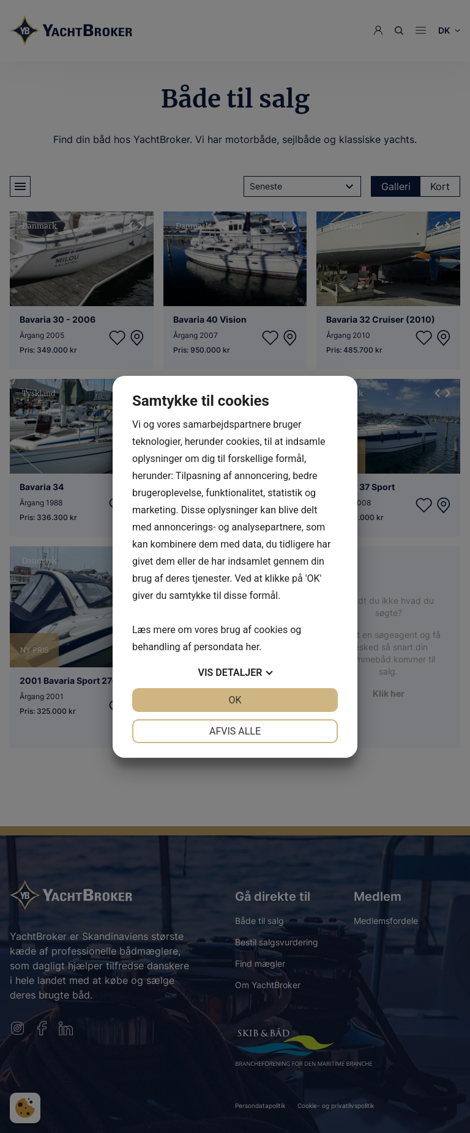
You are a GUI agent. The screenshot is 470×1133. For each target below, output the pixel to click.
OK (234, 700)
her (252, 647)
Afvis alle (235, 731)
